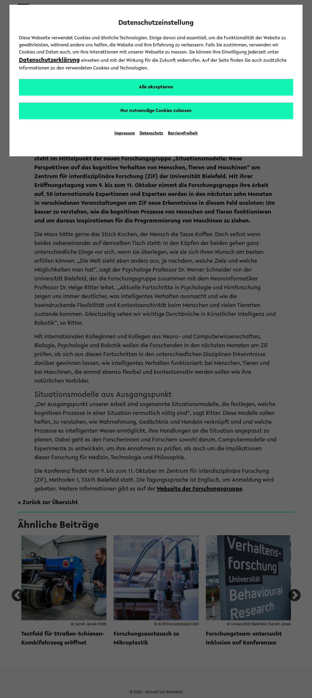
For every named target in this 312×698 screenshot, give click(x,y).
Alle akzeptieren (156, 87)
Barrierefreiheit (183, 134)
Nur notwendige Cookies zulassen (156, 110)
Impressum (124, 134)
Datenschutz (151, 134)
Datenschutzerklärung (49, 60)
